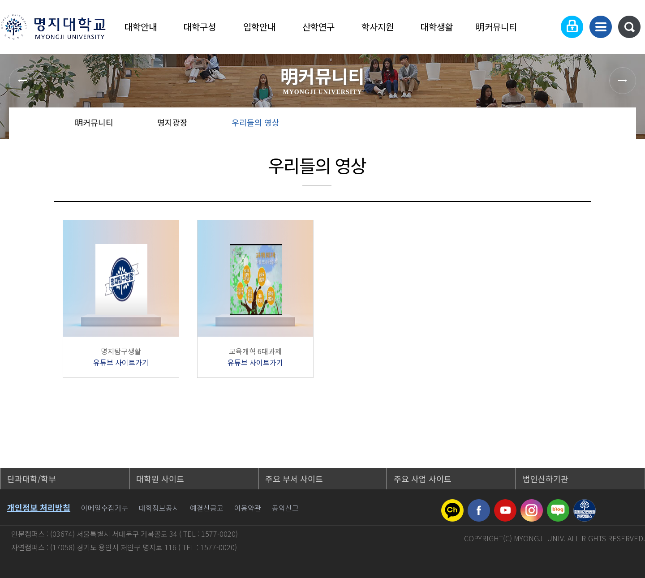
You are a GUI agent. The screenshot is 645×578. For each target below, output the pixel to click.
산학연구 (318, 26)
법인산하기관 (545, 478)
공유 (560, 125)
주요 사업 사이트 (423, 478)
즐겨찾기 (589, 125)
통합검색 (629, 27)
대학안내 (141, 26)
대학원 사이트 (160, 478)
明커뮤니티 (496, 26)
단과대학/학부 (31, 478)
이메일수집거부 (104, 507)
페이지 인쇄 (619, 125)
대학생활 (437, 26)
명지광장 (172, 122)
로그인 (572, 27)
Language (544, 27)
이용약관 (247, 507)
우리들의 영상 (255, 122)
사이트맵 (600, 27)
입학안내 (259, 26)
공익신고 (285, 507)
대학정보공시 (159, 507)
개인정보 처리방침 (38, 507)
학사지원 (377, 26)
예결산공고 (207, 507)
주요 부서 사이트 (294, 478)
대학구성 (200, 26)
